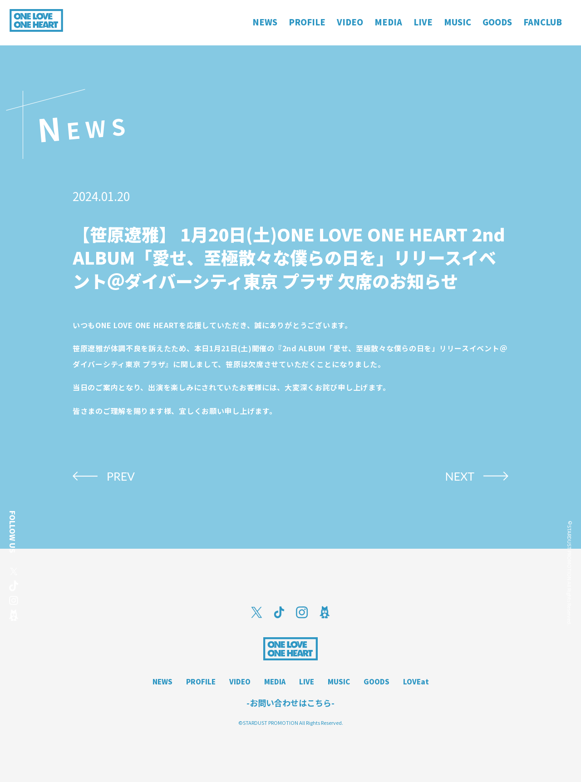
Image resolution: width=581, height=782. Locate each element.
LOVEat (416, 681)
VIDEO (240, 681)
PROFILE (201, 681)
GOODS (376, 681)
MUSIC (339, 681)
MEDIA (275, 681)
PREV (121, 476)
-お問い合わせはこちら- (290, 702)
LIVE (306, 681)
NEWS (162, 681)
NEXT (459, 476)
